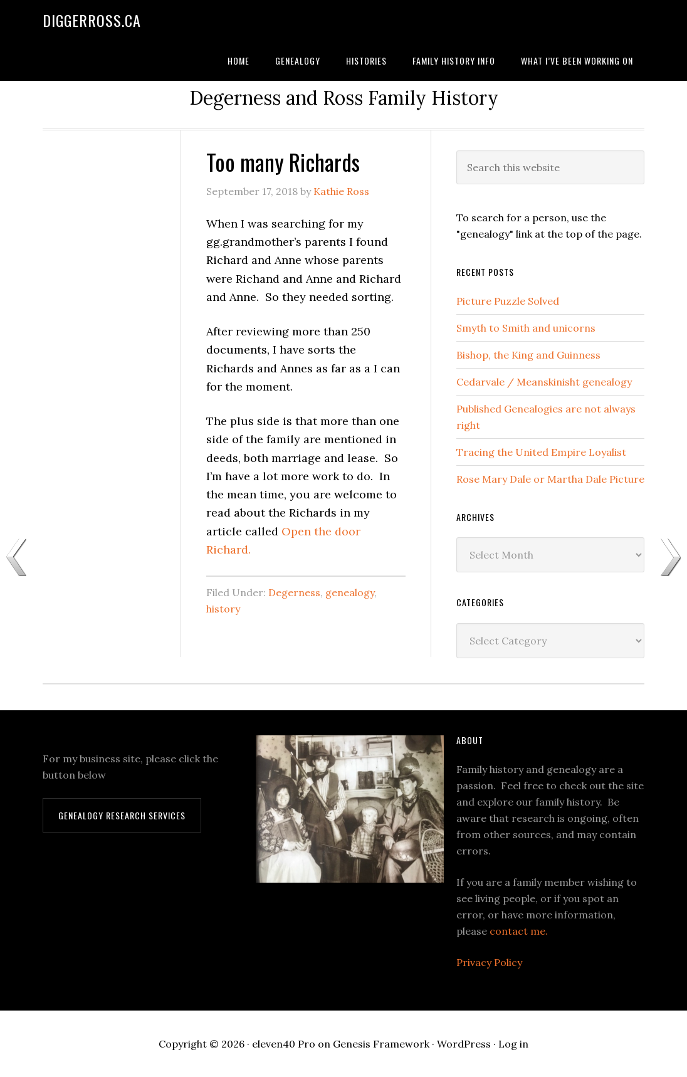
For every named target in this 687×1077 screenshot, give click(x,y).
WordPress (464, 1044)
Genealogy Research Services (122, 815)
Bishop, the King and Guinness (528, 355)
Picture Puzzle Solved (507, 301)
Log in (513, 1044)
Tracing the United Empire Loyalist (541, 452)
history (223, 608)
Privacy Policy (489, 962)
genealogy (349, 592)
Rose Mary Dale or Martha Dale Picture (550, 479)
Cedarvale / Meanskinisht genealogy (544, 382)
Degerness (294, 592)
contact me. (519, 931)
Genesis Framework (381, 1044)
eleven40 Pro (283, 1044)
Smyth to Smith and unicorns (525, 328)
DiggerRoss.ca (92, 20)
